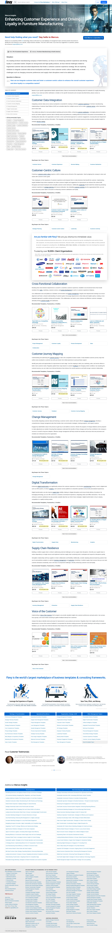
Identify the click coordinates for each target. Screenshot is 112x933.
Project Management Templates (38, 722)
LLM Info (68, 925)
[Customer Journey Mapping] (59, 381)
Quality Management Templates (38, 728)
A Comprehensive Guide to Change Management (39, 454)
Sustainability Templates (92, 902)
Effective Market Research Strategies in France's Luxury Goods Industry (73, 828)
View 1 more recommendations (69, 335)
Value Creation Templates (11, 742)
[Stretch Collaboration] (79, 313)
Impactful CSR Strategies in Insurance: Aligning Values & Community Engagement (76, 848)
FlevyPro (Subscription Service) (11, 885)
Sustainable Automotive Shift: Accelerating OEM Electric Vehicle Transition (74, 795)
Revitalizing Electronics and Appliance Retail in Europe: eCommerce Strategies (24, 792)
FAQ (6, 906)
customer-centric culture (44, 174)
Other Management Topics (95, 714)
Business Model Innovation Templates (33, 882)
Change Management (18, 120)
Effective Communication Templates (65, 725)
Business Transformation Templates (32, 887)
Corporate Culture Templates (63, 722)
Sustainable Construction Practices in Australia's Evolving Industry (72, 798)
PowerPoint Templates (10, 883)
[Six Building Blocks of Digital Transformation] (98, 134)
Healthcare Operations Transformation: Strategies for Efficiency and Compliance (75, 815)
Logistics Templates (70, 873)
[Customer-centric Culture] (40, 202)
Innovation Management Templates (53, 906)
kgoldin (73, 458)
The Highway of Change (39, 458)
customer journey (54, 357)
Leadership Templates (62, 733)
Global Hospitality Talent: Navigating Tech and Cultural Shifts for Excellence (23, 809)
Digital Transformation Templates (90, 719)
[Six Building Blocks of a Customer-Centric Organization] (98, 381)
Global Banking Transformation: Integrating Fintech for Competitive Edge (22, 856)
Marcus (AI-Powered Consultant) (12, 900)
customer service (90, 106)
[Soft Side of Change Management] (59, 446)
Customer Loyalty (11, 125)
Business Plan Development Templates (33, 883)
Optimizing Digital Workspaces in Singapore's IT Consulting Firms (72, 842)
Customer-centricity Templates (31, 913)
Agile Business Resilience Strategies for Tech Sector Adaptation (20, 828)
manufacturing (87, 486)
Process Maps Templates (71, 902)
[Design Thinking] (59, 134)
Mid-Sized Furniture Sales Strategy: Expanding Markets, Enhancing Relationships (24, 851)
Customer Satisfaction (22, 125)
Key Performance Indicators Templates (14, 733)
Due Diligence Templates (51, 880)
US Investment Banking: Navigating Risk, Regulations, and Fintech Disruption (23, 795)
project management (73, 293)
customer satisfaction (83, 112)
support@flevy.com (18, 44)
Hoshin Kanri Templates (51, 895)
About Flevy (64, 2)
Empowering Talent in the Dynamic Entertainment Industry (70, 834)
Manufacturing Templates (71, 876)
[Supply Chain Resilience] (59, 575)
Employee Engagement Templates (65, 739)
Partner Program (8, 902)
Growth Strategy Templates (11, 722)
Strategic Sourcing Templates (37, 733)
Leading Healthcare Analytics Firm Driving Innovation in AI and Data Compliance (24, 798)
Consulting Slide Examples (51, 923)
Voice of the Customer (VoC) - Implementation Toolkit (98, 646)
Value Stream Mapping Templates (94, 913)
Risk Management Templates (37, 742)
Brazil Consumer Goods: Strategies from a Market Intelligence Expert (72, 831)
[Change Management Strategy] (98, 446)
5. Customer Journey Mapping (13, 103)
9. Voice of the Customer (11, 114)
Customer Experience (12, 122)
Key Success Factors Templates (52, 911)
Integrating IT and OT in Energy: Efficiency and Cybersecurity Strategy (22, 826)
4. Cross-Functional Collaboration (13, 101)
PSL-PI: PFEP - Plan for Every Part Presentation (98, 583)
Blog (16, 906)
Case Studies (48, 921)
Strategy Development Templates (12, 725)
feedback (75, 365)
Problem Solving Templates (72, 899)
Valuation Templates (91, 907)
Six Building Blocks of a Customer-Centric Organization (96, 390)
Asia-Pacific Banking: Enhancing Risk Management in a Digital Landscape (23, 817)
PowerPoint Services (9, 890)
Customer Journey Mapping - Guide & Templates (79, 389)
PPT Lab (93, 146)
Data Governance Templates (52, 873)
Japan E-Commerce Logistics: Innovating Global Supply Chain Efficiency (22, 831)
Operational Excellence (42, 714)
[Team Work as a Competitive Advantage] (40, 313)
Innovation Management (58, 325)
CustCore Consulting (76, 146)
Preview (40, 151)
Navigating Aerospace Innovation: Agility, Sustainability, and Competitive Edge (23, 823)
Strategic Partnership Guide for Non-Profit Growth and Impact (20, 806)
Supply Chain (10, 149)
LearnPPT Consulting (38, 146)
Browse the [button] (42, 2)
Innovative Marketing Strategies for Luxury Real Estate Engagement (21, 820)
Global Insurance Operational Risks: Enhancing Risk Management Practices (74, 851)
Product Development (21, 141)
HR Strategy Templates (62, 728)
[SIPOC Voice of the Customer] (40, 638)
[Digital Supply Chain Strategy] (79, 575)
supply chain (56, 492)
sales (41, 290)
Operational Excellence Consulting (60, 145)
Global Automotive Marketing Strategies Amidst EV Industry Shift (71, 812)
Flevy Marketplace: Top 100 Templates (13, 871)
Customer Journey (23, 122)
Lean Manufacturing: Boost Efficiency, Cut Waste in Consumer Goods (21, 845)
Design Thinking (56, 142)
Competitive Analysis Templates (32, 894)
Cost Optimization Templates (31, 901)
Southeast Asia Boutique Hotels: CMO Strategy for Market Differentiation (73, 817)
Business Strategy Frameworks (52, 920)
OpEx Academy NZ (95, 587)
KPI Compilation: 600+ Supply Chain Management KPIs (40, 583)
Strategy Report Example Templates (94, 899)
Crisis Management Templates (31, 904)
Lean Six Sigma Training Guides (73, 923)
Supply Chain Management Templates (39, 719)
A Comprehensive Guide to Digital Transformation (78, 520)
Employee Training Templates (63, 730)
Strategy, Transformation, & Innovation (33, 920)
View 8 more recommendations (69, 156)
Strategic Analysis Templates (93, 890)
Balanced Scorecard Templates (38, 739)
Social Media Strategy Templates (90, 733)
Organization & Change (10, 878)
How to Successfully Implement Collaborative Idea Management (59, 322)
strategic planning (49, 187)
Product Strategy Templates (72, 904)
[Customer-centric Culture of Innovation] (79, 202)
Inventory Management (12, 138)
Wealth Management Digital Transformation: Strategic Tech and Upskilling (74, 859)
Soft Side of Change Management (57, 454)
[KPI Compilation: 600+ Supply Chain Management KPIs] (40, 575)
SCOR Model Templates (92, 878)
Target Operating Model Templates (94, 904)
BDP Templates (28, 878)
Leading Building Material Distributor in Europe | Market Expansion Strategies (74, 837)
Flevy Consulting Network (10, 888)
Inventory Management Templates (53, 907)
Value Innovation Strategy (92, 925)
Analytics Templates (29, 875)
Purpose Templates (70, 907)
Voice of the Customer (20, 149)
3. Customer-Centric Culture (12, 98)
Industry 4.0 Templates (50, 901)
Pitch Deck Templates (70, 892)
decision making (41, 121)
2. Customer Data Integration (12, 96)
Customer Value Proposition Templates (33, 911)
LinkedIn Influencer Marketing (11, 904)
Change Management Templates (64, 717)
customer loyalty (45, 300)
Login (97, 2)
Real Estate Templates (71, 911)
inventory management (60, 560)
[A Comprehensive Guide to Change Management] (40, 446)
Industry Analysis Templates (51, 902)
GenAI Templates (49, 889)
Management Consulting (30, 926)
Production (9, 144)
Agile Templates (28, 873)
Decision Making (22, 133)
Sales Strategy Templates (92, 882)
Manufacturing (10, 141)
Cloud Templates (28, 890)
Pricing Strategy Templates (11, 730)
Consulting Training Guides (51, 925)
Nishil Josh (35, 649)
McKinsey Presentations (88, 728)
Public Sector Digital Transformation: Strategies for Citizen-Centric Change (74, 820)
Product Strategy (90, 920)
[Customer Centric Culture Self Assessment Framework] (59, 202)
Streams (7, 887)
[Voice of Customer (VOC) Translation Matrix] (59, 638)
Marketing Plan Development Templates (14, 739)
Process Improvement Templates (38, 730)
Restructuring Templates (92, 873)
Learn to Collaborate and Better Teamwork (97, 321)
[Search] (25, 2)
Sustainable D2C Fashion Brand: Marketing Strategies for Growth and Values (74, 826)
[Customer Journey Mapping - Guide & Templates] (79, 381)
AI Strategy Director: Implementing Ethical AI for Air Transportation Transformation (24, 842)
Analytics (9, 120)
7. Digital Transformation (11, 108)
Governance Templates (51, 890)
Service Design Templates (92, 885)
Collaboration (35, 347)
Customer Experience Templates (90, 736)
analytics (51, 488)
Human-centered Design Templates (53, 897)
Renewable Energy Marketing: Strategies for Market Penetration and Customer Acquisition (26, 859)
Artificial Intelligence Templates (90, 722)
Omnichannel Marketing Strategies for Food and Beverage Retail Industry (73, 809)
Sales (8, 146)
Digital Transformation (12, 136)
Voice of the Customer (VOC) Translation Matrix (79, 646)
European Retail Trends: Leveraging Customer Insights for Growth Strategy (23, 837)
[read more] (39, 765)
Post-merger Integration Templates (39, 736)
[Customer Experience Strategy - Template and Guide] (79, 134)
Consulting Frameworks (10, 881)
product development (66, 290)
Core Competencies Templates (12, 728)
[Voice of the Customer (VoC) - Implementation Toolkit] (98, 638)
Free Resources (69, 920)
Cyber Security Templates (51, 871)
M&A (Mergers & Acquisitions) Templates (14, 736)
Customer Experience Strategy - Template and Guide (77, 143)
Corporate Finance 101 (96, 458)
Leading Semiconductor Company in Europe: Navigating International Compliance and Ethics (27, 854)
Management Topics (9, 899)
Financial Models (9, 880)
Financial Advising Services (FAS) (53, 926)
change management (89, 421)
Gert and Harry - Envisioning (39, 325)
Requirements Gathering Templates (73, 913)
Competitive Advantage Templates (32, 892)
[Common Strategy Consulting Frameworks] (79, 446)
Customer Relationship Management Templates (35, 909)
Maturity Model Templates (63, 736)
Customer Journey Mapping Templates (92, 739)
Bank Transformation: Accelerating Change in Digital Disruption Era (72, 823)
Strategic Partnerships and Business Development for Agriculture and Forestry (75, 792)
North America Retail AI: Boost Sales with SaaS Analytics (19, 848)
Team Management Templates (64, 742)
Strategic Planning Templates (11, 719)
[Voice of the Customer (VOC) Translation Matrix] (79, 638)
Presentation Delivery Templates (90, 717)
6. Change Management (11, 106)
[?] (22, 40)
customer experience (83, 104)
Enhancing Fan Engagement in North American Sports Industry (71, 803)
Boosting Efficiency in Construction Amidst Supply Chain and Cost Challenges (23, 834)
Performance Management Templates (13, 717)
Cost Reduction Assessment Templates (33, 902)
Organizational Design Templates (64, 719)
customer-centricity (80, 187)
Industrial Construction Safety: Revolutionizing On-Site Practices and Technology (24, 800)
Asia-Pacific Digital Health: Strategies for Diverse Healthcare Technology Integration (76, 856)
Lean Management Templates (38, 725)
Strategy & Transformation (17, 714)
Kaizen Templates (49, 909)
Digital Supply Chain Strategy (79, 583)
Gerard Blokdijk (94, 650)
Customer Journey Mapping (59, 388)
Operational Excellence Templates (39, 717)
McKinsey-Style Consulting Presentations (75, 926)
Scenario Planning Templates (93, 883)
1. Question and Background (13, 93)
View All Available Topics (88, 742)
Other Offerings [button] (55, 2)
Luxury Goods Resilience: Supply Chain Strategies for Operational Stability (74, 840)
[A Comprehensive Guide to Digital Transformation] (79, 512)
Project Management (19, 144)
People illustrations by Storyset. (101, 708)
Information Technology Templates (53, 904)
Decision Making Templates (51, 876)
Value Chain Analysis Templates (93, 909)
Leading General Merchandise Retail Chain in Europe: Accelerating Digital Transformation (26, 812)
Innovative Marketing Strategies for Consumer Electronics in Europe (21, 815)
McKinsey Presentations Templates (73, 883)
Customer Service (11, 128)
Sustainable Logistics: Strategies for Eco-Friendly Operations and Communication (24, 840)
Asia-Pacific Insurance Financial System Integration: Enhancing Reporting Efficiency (76, 806)
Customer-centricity (11, 133)
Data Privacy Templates (51, 875)
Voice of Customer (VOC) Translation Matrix (58, 646)
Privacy (12, 906)
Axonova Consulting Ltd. (58, 524)
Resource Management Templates (94, 871)
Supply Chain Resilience (58, 583)
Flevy (54, 650)
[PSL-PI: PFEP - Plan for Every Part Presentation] (98, 575)
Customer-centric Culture (13, 130)
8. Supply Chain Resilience (12, 111)
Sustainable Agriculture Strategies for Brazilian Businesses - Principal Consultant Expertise (77, 800)
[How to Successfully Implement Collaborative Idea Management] (59, 313)
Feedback (21, 136)
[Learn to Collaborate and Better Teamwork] (98, 313)
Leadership (22, 138)
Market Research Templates (72, 878)
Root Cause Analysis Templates (93, 876)
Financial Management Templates (90, 730)
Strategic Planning (16, 146)
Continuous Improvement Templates (33, 895)
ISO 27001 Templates (50, 899)
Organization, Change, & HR (69, 714)
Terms (9, 906)
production (71, 560)
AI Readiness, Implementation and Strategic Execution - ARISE (59, 521)
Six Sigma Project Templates (93, 887)
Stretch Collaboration (77, 321)
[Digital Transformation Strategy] (40, 134)
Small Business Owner (91, 921)
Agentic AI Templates (29, 871)
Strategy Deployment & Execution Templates (96, 895)
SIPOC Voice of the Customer (40, 646)
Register (104, 2)
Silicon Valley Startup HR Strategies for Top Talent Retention (70, 845)
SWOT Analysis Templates (92, 880)
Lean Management (70, 921)
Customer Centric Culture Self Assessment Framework (59, 210)
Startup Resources (90, 923)
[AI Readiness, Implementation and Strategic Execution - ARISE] (59, 512)
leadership (82, 184)
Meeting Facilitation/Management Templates (75, 885)
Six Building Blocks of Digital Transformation (98, 142)
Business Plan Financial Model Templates (34, 885)
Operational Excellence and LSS (32, 923)
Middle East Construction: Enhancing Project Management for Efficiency (73, 854)
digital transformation (43, 486)
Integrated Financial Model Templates (91, 725)
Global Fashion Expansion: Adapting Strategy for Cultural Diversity (21, 803)
